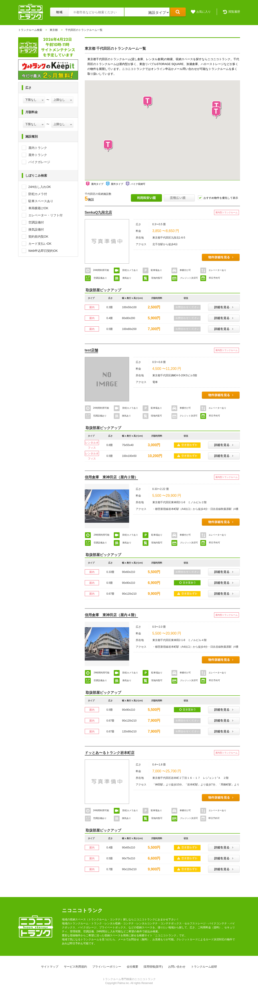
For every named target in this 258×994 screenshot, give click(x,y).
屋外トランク (37, 155)
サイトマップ (49, 966)
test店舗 (91, 350)
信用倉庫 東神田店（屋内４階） (111, 615)
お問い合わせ (176, 966)
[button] (216, 112)
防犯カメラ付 (37, 194)
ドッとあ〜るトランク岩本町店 (109, 753)
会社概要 (132, 966)
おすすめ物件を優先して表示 (220, 197)
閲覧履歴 (234, 11)
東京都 (54, 30)
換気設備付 (36, 229)
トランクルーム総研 (204, 966)
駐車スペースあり (40, 201)
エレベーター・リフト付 (45, 215)
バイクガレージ (39, 162)
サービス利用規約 (75, 966)
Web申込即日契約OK (43, 250)
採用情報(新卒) (153, 966)
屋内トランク (37, 148)
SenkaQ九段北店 (98, 212)
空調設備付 (36, 222)
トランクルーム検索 (30, 30)
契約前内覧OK (38, 236)
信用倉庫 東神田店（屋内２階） (111, 477)
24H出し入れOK (39, 187)
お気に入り (203, 11)
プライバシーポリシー (106, 966)
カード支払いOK (39, 243)
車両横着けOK (38, 208)
